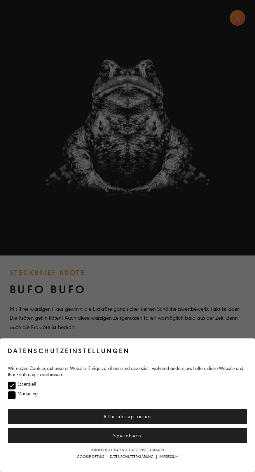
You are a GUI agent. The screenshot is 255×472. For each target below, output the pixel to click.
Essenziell (25, 384)
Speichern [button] (127, 436)
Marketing (26, 393)
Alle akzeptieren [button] (127, 416)
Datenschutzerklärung (132, 456)
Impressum (168, 456)
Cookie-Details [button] (91, 456)
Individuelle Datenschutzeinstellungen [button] (127, 450)
